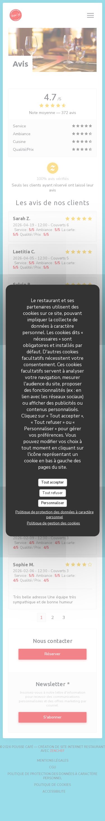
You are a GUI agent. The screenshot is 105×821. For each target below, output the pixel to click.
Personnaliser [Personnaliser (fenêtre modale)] (52, 503)
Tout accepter (52, 482)
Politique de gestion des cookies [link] (53, 523)
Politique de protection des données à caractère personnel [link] (54, 514)
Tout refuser (52, 492)
